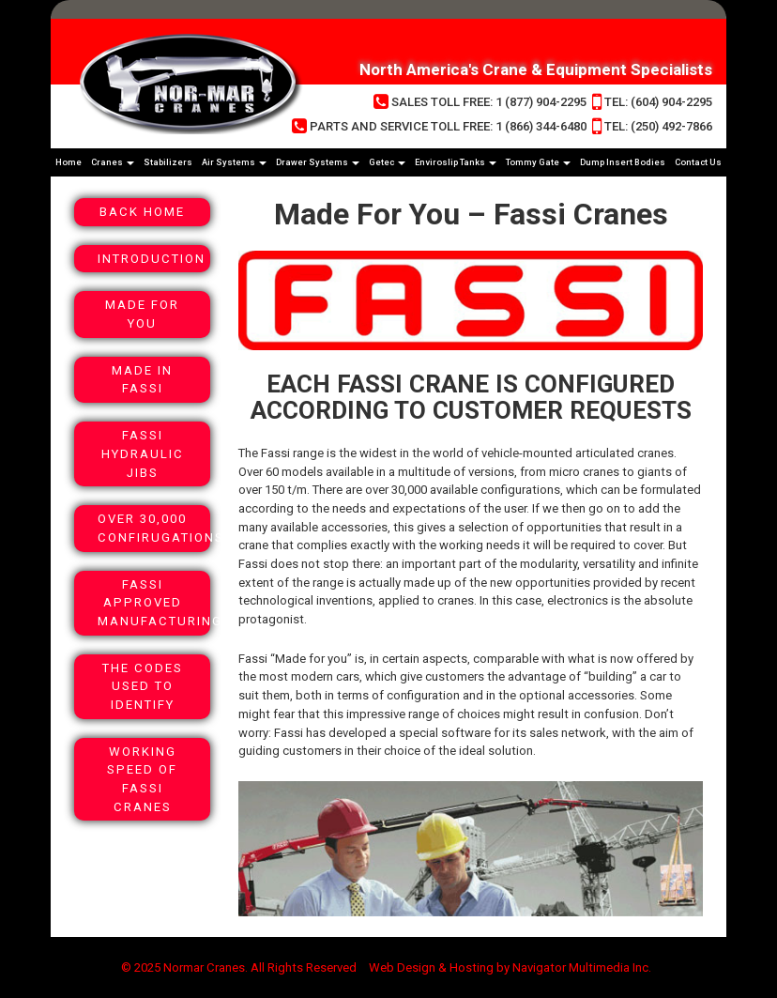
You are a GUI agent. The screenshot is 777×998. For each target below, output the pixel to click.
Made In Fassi (142, 379)
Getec (387, 162)
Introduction (152, 259)
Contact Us (698, 162)
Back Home (142, 212)
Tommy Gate (538, 162)
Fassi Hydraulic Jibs (142, 453)
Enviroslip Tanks (455, 162)
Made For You (142, 314)
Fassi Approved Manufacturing (154, 602)
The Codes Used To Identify (142, 686)
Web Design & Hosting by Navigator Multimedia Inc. (510, 967)
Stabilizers (168, 162)
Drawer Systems (317, 162)
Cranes (112, 162)
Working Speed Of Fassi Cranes (142, 779)
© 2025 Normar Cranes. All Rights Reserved (239, 967)
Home (68, 162)
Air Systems (234, 162)
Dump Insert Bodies (622, 162)
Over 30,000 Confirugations (154, 528)
